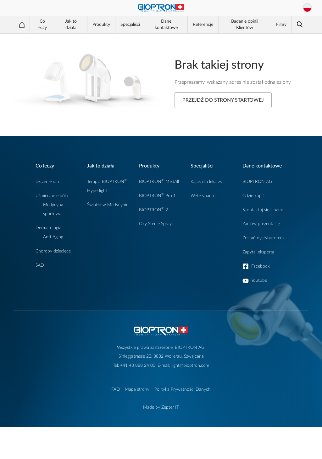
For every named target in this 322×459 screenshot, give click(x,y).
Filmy (281, 24)
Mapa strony (137, 389)
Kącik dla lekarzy (206, 181)
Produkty (101, 24)
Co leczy (42, 24)
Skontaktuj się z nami (262, 209)
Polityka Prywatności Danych (182, 389)
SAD (40, 265)
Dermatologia (48, 227)
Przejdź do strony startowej (223, 100)
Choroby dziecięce (53, 251)
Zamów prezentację (261, 223)
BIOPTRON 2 (153, 209)
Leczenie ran (47, 181)
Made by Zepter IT (161, 407)
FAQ (115, 389)
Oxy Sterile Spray (155, 223)
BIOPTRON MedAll (159, 181)
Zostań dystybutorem (263, 237)
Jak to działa (71, 24)
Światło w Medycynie (107, 204)
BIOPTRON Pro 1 (157, 195)
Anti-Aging (53, 237)
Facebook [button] (260, 266)
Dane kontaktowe (166, 24)
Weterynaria (202, 195)
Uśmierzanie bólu (52, 195)
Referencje (203, 24)
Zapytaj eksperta (258, 252)
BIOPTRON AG (257, 181)
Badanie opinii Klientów (244, 24)
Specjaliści (130, 24)
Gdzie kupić (253, 195)
